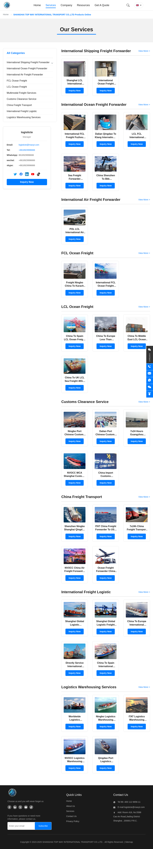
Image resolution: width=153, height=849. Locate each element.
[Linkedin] (15, 807)
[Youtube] (26, 807)
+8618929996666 (27, 150)
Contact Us (71, 816)
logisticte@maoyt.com (29, 145)
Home (6, 14)
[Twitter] (20, 807)
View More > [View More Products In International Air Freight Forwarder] (144, 199)
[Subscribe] (43, 826)
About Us (70, 806)
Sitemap (129, 842)
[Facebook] (9, 807)
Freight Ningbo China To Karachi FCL (74, 285)
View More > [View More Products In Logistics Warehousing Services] (144, 687)
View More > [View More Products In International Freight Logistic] (144, 592)
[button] (138, 5)
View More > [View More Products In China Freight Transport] (144, 497)
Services (70, 811)
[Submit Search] (128, 5)
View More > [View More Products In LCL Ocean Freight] (144, 307)
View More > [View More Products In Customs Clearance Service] (144, 402)
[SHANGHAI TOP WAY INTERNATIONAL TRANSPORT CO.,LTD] (12, 793)
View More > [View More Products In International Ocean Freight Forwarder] (144, 104)
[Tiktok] (31, 807)
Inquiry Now (27, 182)
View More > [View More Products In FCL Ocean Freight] (144, 253)
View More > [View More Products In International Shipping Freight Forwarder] (144, 51)
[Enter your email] (20, 826)
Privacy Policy (72, 821)
